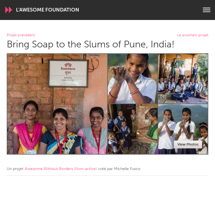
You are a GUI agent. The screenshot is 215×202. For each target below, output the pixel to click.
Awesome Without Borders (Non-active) (61, 168)
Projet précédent (21, 35)
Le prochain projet (192, 35)
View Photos (187, 144)
